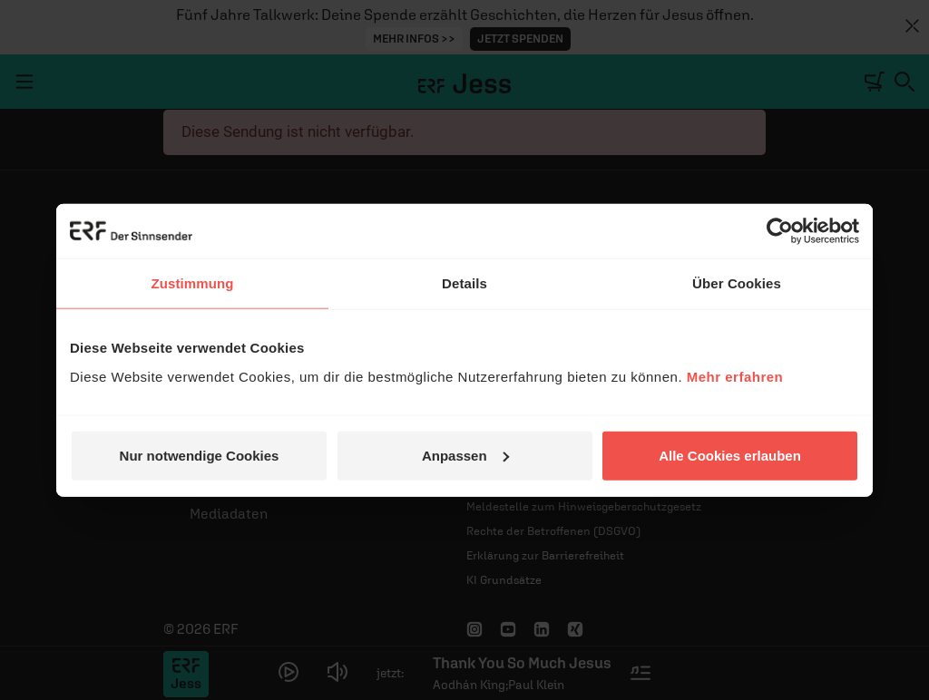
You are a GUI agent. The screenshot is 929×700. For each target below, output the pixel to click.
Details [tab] (464, 283)
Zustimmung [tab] (193, 283)
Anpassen (465, 454)
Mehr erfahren (735, 376)
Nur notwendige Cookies (199, 454)
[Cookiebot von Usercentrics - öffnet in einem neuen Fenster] (779, 231)
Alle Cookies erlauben (730, 454)
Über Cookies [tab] (736, 283)
